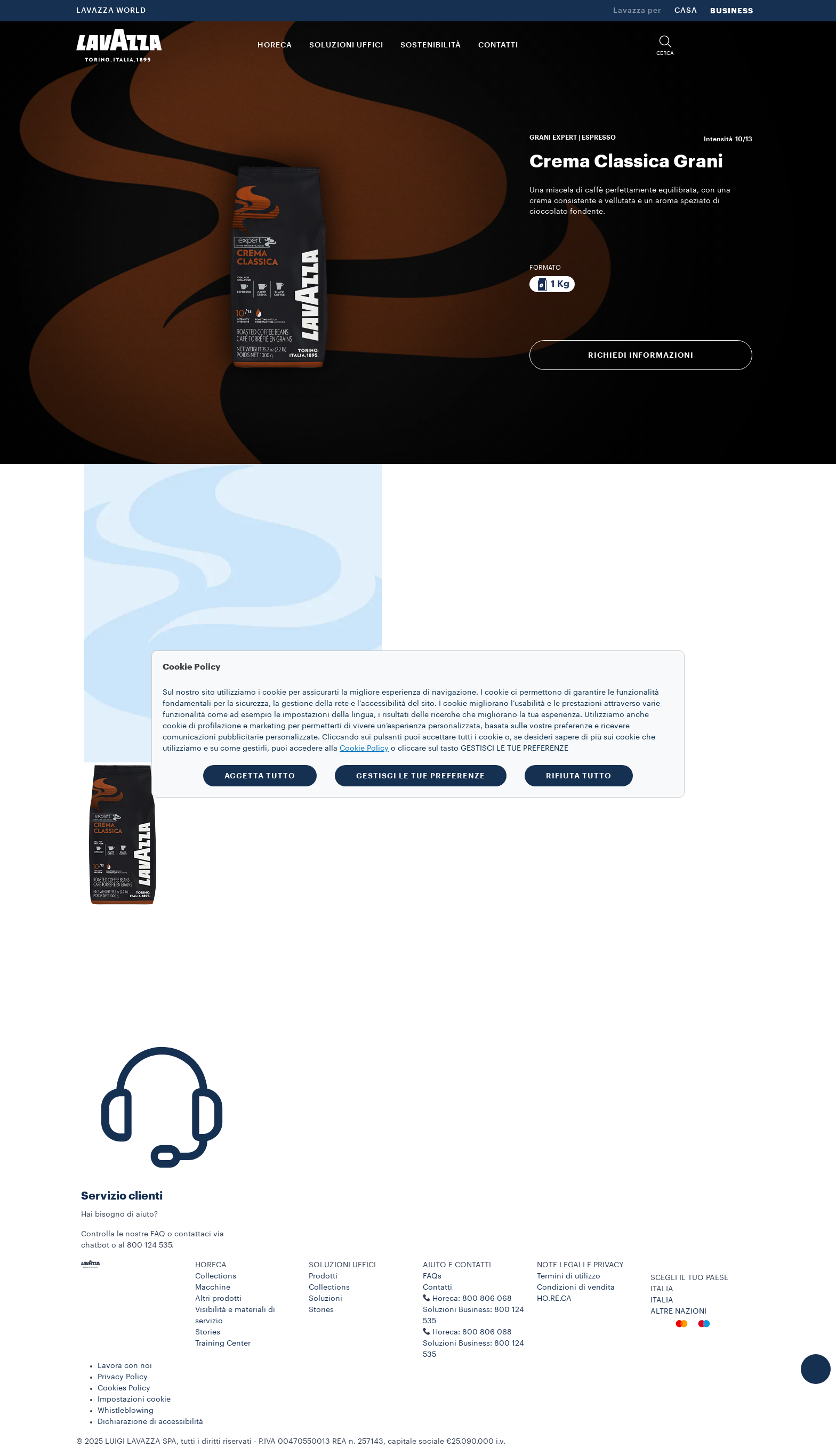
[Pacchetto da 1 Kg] (552, 284)
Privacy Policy (123, 1377)
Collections (215, 1276)
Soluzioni (325, 1298)
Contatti (437, 1287)
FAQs (432, 1276)
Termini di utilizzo (568, 1276)
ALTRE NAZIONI (678, 1311)
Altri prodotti (218, 1298)
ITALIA (661, 1300)
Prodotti (323, 1276)
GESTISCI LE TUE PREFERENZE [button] (420, 775)
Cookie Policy (364, 748)
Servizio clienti (122, 1196)
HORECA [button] (275, 45)
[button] (665, 46)
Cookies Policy (124, 1388)
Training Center (223, 1343)
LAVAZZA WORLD (111, 10)
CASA (685, 10)
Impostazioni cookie (134, 1399)
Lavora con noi (125, 1366)
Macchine (212, 1287)
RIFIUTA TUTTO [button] (579, 775)
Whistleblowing (126, 1410)
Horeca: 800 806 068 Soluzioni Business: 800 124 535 (473, 1343)
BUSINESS (731, 10)
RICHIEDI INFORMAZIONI (641, 355)
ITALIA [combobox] (661, 1289)
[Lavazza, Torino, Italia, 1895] (119, 45)
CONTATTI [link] (498, 45)
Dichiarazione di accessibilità (150, 1422)
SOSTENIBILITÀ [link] (430, 45)
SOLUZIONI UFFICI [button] (346, 45)
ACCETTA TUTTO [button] (259, 775)
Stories (207, 1332)
